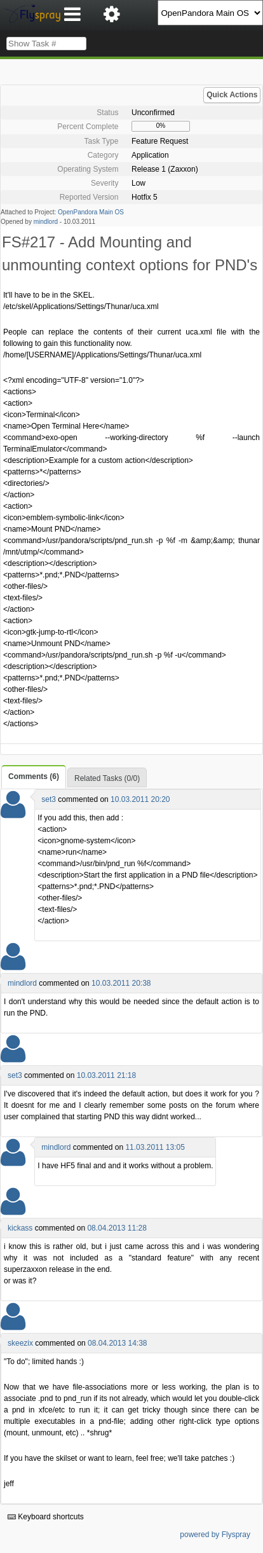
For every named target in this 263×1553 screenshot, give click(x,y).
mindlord (46, 221)
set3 (48, 799)
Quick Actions (231, 94)
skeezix (20, 1343)
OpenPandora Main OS (91, 212)
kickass (20, 1228)
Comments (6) (33, 776)
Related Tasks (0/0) (107, 778)
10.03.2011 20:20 (140, 799)
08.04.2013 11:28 (116, 1228)
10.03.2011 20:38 (121, 983)
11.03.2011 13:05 (154, 1147)
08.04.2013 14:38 (117, 1343)
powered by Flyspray (215, 1534)
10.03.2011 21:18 (106, 1075)
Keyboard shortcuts (46, 1516)
